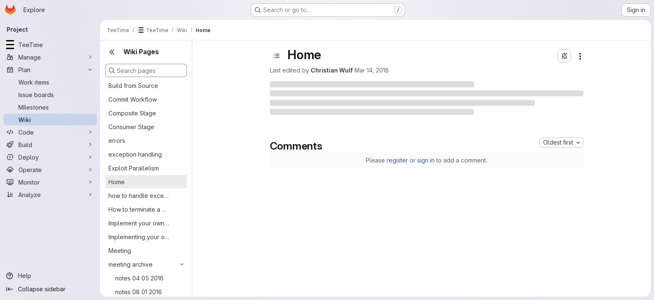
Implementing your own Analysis (139, 236)
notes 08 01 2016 (138, 291)
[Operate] (50, 169)
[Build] (50, 144)
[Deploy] (50, 157)
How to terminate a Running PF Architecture (139, 209)
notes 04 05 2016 (139, 278)
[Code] (50, 132)
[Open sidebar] (276, 55)
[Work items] (50, 82)
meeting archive (130, 264)
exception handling (135, 154)
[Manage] (50, 57)
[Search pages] (146, 70)
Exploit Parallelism (133, 168)
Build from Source (133, 85)
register (397, 160)
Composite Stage (132, 113)
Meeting (119, 250)
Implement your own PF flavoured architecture (139, 223)
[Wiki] (50, 119)
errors (116, 140)
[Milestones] (50, 107)
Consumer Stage (131, 126)
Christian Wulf (332, 70)
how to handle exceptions (139, 195)
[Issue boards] (50, 94)
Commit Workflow (132, 99)
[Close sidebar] (111, 52)
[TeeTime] (50, 44)
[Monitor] (50, 182)
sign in (426, 160)
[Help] (50, 276)
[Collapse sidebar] (50, 289)
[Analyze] (50, 194)
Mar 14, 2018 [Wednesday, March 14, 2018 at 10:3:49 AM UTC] (372, 70)
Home (116, 181)
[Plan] (50, 69)
